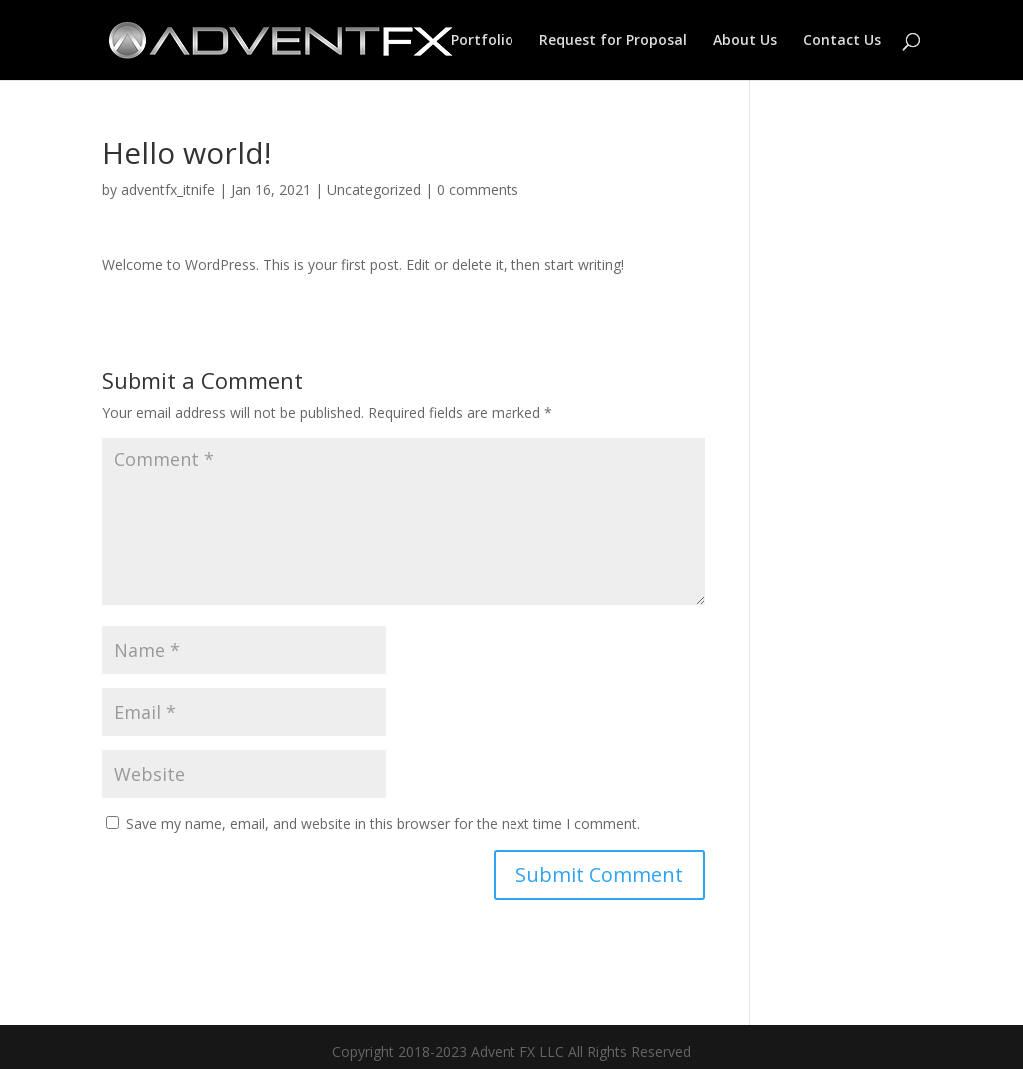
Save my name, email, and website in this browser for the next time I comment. (383, 823)
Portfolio (482, 41)
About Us (745, 41)
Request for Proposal (613, 41)
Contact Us (842, 41)
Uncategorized (374, 189)
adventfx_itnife (168, 189)
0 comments (477, 189)
